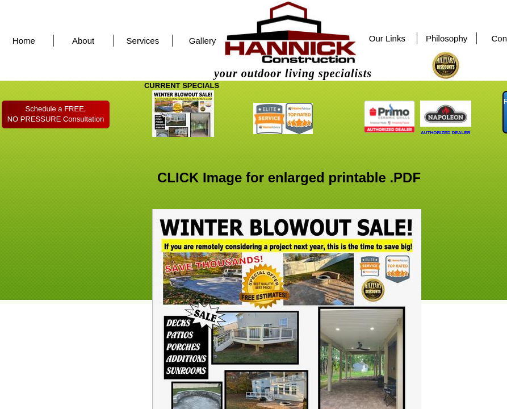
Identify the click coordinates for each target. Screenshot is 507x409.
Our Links (387, 38)
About (83, 40)
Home (23, 40)
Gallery (202, 40)
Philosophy (446, 38)
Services (143, 40)
